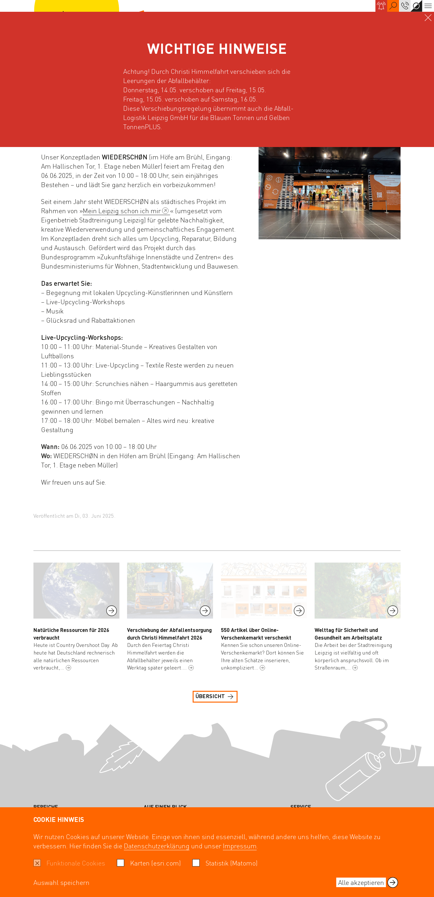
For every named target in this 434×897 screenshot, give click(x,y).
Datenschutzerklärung (156, 845)
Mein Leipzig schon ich (126, 210)
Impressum (240, 845)
